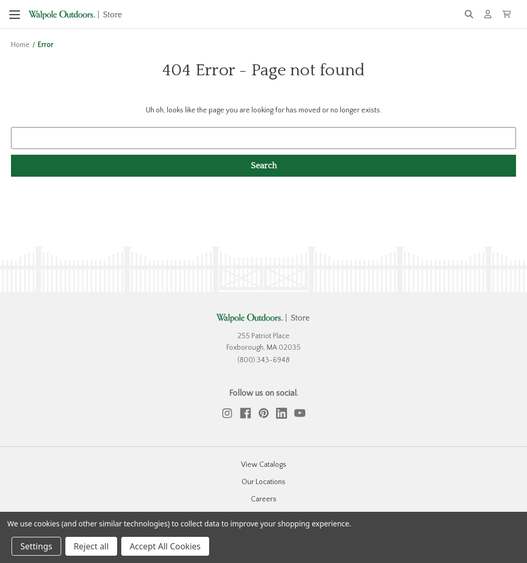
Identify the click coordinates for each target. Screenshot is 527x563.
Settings (36, 546)
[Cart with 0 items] (506, 14)
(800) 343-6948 (263, 360)
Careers (264, 499)
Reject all (91, 546)
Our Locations (263, 482)
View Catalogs (264, 465)
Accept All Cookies (165, 546)
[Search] (469, 14)
